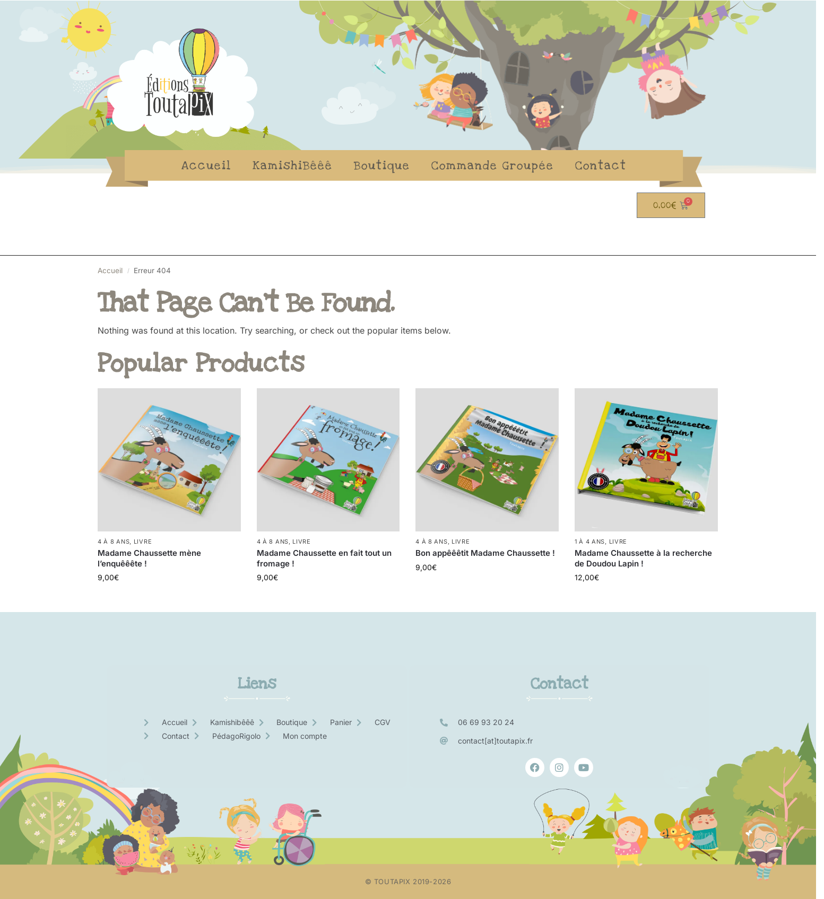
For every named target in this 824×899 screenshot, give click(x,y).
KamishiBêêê (293, 165)
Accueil (206, 165)
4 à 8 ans (113, 541)
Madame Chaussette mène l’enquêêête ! (149, 558)
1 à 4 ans (590, 541)
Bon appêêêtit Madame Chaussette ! (485, 553)
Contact (601, 165)
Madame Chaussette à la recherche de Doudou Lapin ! (643, 558)
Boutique (382, 165)
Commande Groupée (492, 165)
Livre (143, 541)
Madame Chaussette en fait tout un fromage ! (324, 558)
